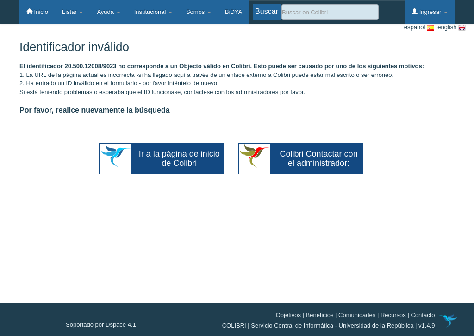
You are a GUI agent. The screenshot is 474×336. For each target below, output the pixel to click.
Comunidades (356, 314)
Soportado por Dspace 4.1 (101, 324)
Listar (72, 11)
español (419, 28)
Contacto (423, 314)
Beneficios (320, 314)
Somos (198, 11)
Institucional (153, 11)
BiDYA (233, 11)
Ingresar (430, 11)
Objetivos (288, 314)
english (450, 28)
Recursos (393, 314)
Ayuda (108, 11)
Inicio (37, 11)
